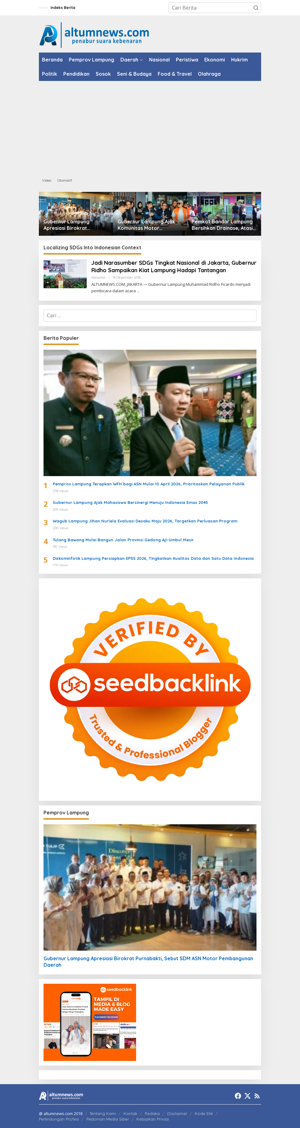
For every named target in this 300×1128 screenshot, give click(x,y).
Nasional (98, 277)
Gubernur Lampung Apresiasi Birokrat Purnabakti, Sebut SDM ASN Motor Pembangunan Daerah (74, 224)
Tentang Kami (103, 1113)
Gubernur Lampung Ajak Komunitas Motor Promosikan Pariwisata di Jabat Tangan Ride (148, 224)
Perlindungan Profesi (59, 1119)
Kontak (130, 1113)
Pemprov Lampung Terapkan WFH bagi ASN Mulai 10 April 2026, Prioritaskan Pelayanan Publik (148, 483)
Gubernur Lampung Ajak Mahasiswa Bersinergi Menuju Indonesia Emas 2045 (130, 502)
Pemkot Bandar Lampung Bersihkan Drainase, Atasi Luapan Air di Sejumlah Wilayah (222, 224)
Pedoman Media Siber (107, 1119)
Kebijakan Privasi (152, 1119)
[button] (256, 7)
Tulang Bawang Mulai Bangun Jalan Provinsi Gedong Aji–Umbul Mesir (123, 539)
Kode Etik (204, 1113)
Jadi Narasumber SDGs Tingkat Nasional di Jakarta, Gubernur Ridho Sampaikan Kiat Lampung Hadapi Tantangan (173, 266)
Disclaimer (177, 1113)
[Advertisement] (150, 127)
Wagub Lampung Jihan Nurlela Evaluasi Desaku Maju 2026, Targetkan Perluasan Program (145, 520)
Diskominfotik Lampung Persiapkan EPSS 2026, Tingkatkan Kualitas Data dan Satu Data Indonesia (153, 558)
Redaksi (152, 1113)
